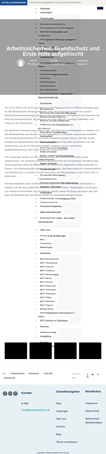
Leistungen (46, 12)
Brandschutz (34, 373)
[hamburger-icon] (100, 8)
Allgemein (82, 64)
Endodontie (46, 103)
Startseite (45, 8)
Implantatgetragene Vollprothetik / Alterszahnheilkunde (56, 95)
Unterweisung (9, 378)
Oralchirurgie (47, 18)
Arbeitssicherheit (17, 373)
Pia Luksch (33, 64)
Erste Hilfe (48, 373)
